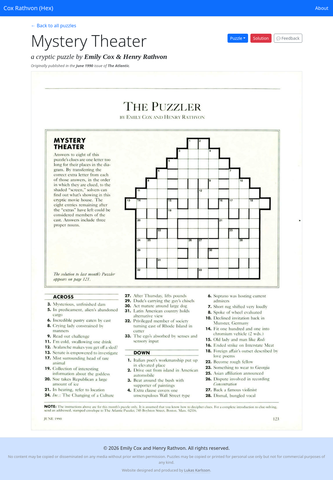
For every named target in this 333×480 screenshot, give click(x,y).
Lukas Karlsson (197, 470)
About (321, 8)
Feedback (288, 38)
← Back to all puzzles (54, 25)
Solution (261, 38)
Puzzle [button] (236, 38)
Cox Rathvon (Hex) (28, 8)
